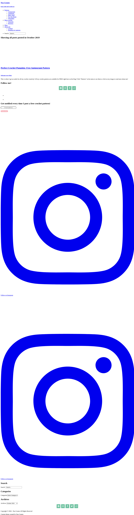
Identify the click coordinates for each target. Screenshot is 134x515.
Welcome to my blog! (6, 75)
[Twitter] (72, 506)
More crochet (8, 20)
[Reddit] (74, 88)
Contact (10, 28)
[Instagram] (65, 88)
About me (7, 27)
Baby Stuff (11, 15)
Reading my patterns (14, 30)
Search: (6, 33)
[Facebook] (69, 88)
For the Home (12, 17)
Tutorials (10, 22)
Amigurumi (11, 12)
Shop (5, 25)
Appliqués (11, 13)
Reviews (10, 23)
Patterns (6, 10)
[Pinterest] (61, 88)
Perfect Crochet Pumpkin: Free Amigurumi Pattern (25, 68)
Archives (3, 503)
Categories (4, 495)
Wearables (11, 18)
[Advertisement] (67, 126)
